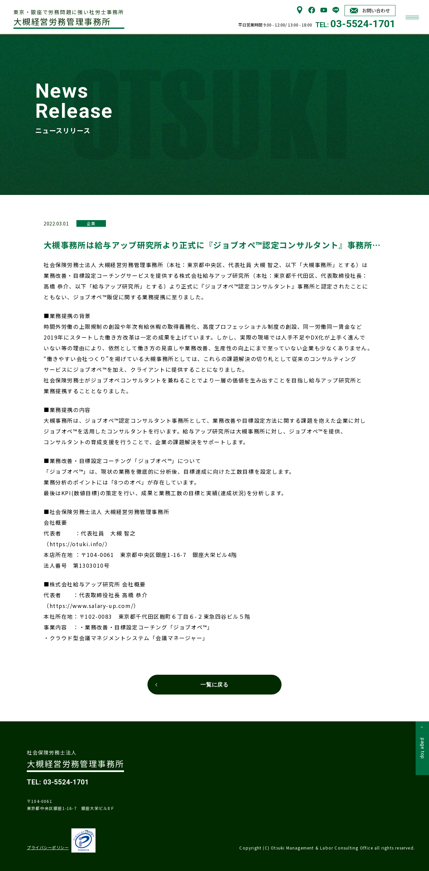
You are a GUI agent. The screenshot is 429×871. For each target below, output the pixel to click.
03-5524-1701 (362, 24)
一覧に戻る (214, 684)
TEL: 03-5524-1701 (58, 782)
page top (423, 748)
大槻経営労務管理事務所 (68, 18)
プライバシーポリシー (48, 847)
